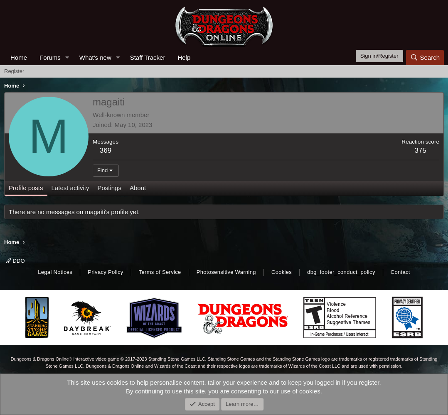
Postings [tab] (109, 187)
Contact (400, 272)
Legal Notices (55, 272)
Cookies (281, 272)
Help (183, 57)
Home (18, 57)
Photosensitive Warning (226, 272)
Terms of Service (160, 272)
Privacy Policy (105, 272)
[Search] (425, 57)
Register (14, 71)
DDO (15, 261)
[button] (67, 57)
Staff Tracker (147, 57)
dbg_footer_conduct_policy (341, 272)
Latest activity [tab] (70, 187)
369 (105, 150)
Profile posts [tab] (26, 187)
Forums (50, 57)
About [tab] (138, 187)
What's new (95, 57)
